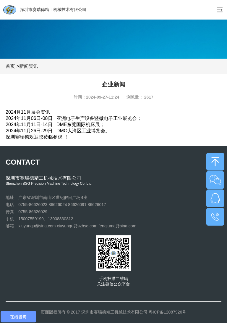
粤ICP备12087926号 (168, 312)
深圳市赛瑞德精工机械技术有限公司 (44, 9)
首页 (10, 66)
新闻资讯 (28, 66)
